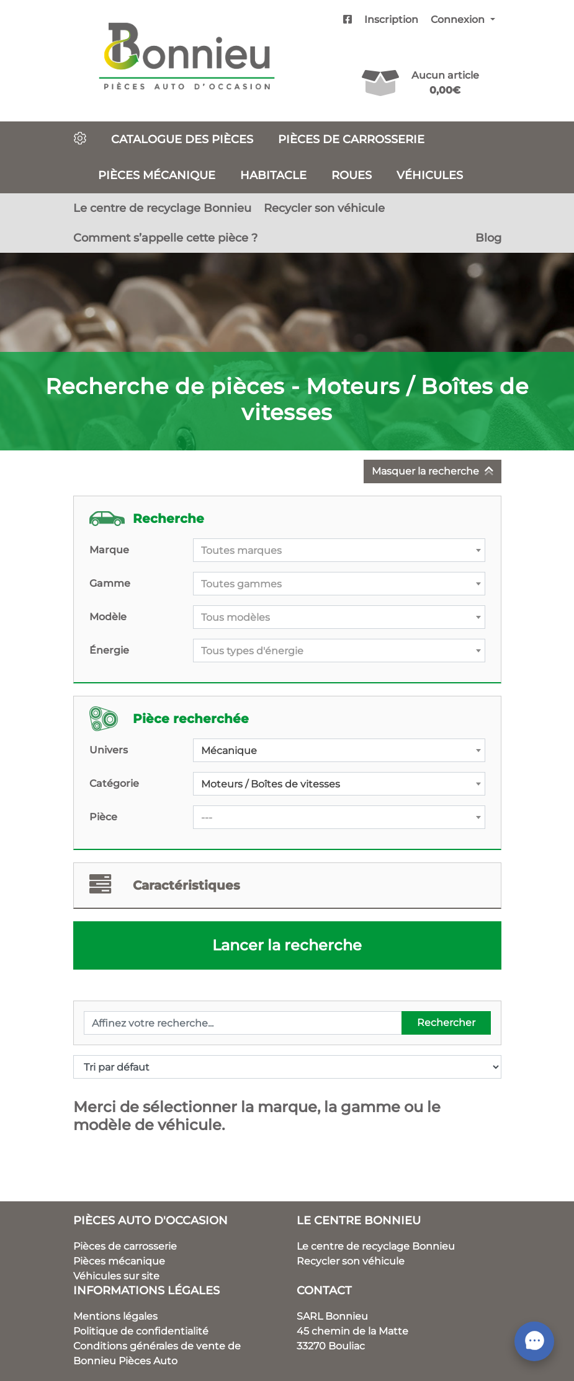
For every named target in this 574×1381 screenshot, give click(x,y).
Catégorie (114, 783)
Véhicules (430, 175)
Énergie (109, 650)
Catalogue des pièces (182, 139)
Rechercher (446, 1022)
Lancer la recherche (287, 945)
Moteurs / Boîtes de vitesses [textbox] (270, 784)
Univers (108, 750)
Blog (488, 237)
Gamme (109, 583)
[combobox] (339, 550)
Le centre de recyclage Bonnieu (162, 207)
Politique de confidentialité (141, 1331)
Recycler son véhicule (324, 207)
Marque (109, 550)
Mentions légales (115, 1316)
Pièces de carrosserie (351, 139)
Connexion (459, 19)
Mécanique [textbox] (229, 750)
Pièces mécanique (156, 175)
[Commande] (287, 1067)
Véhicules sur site (116, 1276)
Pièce (103, 817)
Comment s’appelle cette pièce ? (165, 237)
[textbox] (339, 551)
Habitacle (273, 175)
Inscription (391, 19)
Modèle (108, 617)
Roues (351, 175)
